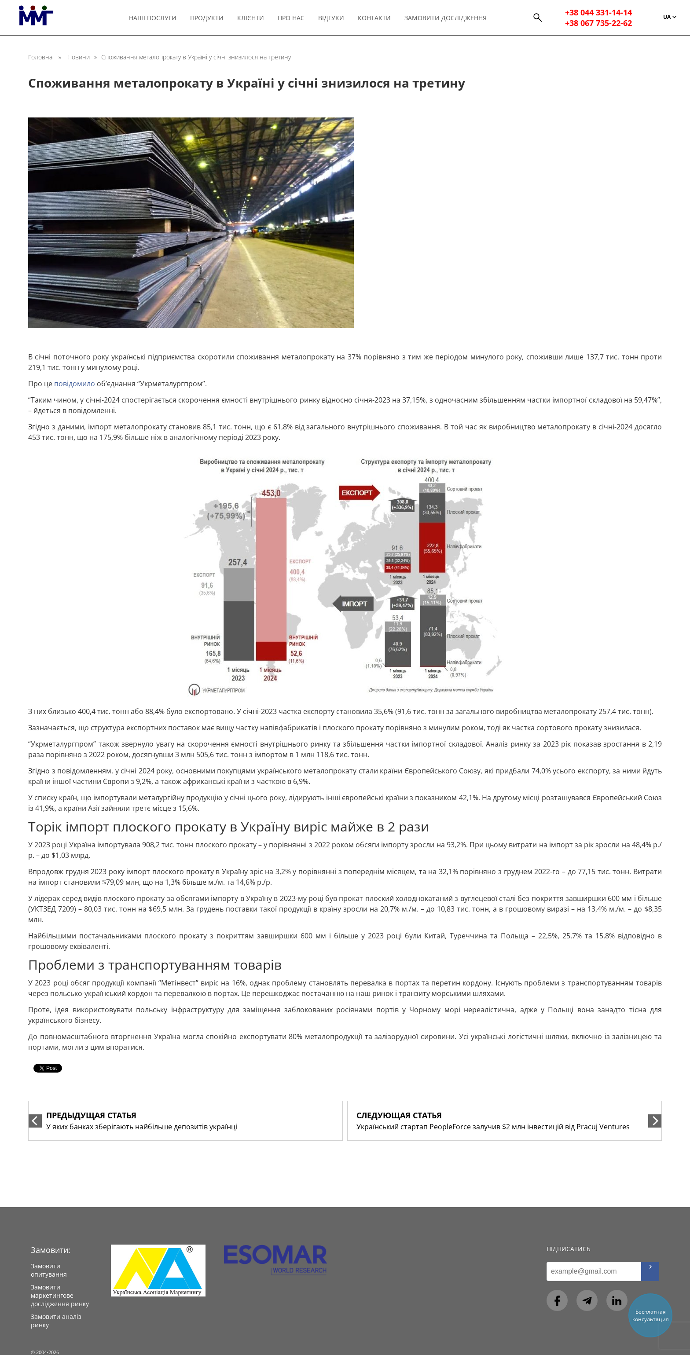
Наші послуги (156, 18)
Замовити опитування (49, 1270)
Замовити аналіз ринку (56, 1320)
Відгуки (335, 18)
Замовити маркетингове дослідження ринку (60, 1295)
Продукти (211, 18)
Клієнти (254, 18)
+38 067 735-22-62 (599, 23)
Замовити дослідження (449, 18)
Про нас (295, 18)
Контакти (378, 18)
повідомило (74, 383)
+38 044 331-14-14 (599, 12)
